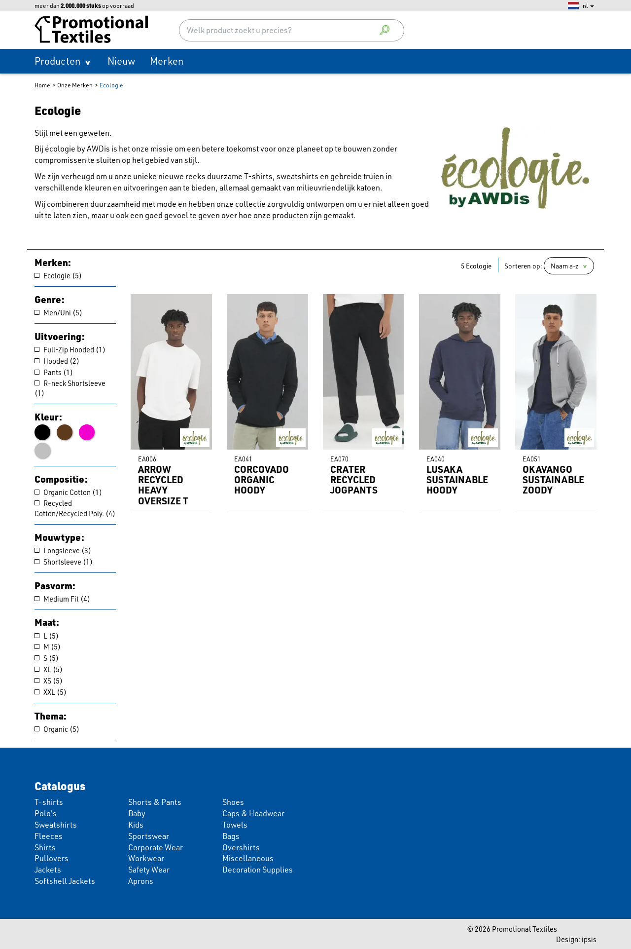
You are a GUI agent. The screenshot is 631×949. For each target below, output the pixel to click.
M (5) (48, 646)
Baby (136, 813)
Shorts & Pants (154, 802)
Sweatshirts (56, 825)
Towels (234, 825)
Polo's (46, 813)
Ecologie (111, 85)
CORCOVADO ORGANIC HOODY (261, 479)
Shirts (45, 847)
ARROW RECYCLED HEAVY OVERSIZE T (163, 485)
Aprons (140, 881)
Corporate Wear (155, 847)
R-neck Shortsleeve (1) (70, 388)
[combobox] (292, 30)
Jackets (48, 869)
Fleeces (49, 836)
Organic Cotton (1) (68, 492)
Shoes (233, 802)
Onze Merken (75, 85)
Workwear (146, 858)
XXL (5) (51, 691)
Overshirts (241, 847)
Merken (166, 61)
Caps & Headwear (253, 813)
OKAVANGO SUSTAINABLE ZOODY (553, 479)
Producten (57, 61)
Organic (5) (57, 728)
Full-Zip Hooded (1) (70, 349)
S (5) (47, 657)
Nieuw (121, 61)
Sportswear (148, 836)
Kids (135, 825)
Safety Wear (149, 869)
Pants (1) (54, 372)
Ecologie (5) (58, 275)
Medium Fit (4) (62, 598)
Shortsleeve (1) (64, 561)
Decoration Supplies (257, 869)
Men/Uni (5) (58, 312)
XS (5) (49, 680)
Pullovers (52, 858)
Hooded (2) (57, 360)
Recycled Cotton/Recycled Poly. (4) (75, 508)
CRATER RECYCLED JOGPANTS (354, 479)
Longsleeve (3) (63, 550)
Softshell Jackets (65, 881)
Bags (231, 836)
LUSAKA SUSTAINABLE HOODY (457, 479)
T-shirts (49, 802)
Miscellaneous (248, 858)
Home (42, 85)
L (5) (47, 635)
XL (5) (49, 669)
